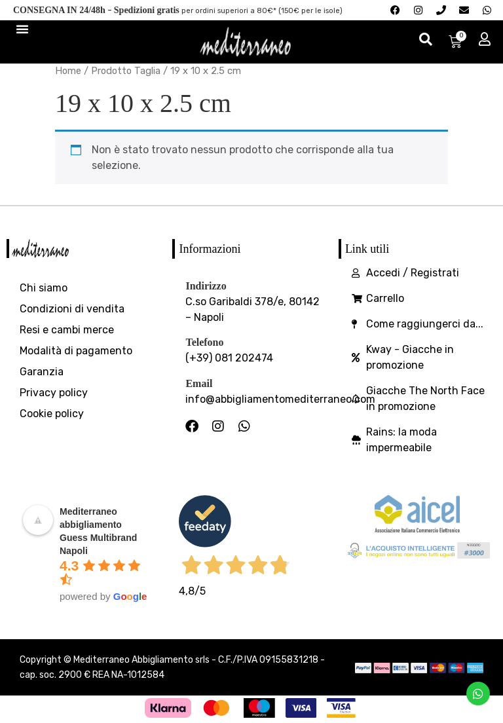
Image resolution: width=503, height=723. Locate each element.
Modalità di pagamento (76, 350)
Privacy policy (54, 392)
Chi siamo (43, 288)
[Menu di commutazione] (22, 28)
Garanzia (42, 371)
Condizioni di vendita (72, 309)
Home (68, 71)
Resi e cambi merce (67, 330)
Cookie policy (52, 413)
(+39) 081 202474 (229, 358)
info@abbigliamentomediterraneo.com (280, 399)
